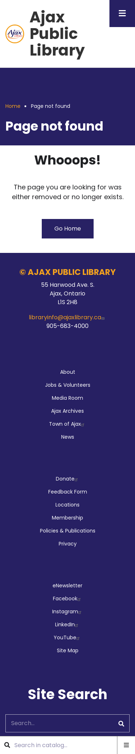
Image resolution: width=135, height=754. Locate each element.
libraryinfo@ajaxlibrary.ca (67, 317)
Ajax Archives (67, 411)
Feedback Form (67, 491)
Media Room (67, 398)
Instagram (67, 611)
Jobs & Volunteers (67, 385)
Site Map (67, 650)
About (67, 372)
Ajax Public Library (57, 33)
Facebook (67, 598)
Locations (67, 504)
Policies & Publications (67, 530)
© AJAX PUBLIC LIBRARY (67, 272)
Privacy (68, 543)
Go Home (67, 228)
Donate (68, 478)
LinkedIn (67, 624)
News (67, 436)
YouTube (67, 637)
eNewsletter (67, 585)
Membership (67, 517)
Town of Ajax (67, 424)
